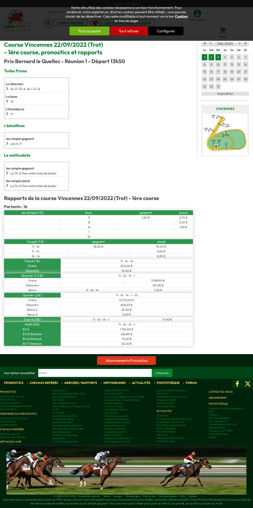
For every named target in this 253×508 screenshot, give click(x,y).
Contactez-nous (221, 391)
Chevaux (214, 414)
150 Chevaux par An (116, 415)
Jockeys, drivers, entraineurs (226, 408)
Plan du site (149, 496)
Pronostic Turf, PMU (221, 430)
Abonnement (218, 397)
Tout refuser (129, 31)
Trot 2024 (58, 412)
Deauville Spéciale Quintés (67, 428)
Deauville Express (115, 425)
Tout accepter (89, 31)
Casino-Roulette (166, 428)
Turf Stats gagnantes (64, 441)
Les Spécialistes (61, 431)
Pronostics (13, 383)
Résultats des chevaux (13, 437)
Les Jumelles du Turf (64, 403)
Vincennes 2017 (113, 393)
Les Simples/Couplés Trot (67, 425)
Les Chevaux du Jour (12, 396)
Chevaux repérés (44, 383)
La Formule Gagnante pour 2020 (124, 396)
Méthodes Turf (11, 441)
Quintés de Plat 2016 (64, 415)
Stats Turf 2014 (113, 435)
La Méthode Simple (115, 409)
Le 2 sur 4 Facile (113, 406)
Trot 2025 (58, 399)
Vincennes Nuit (165, 403)
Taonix (106, 496)
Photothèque (168, 383)
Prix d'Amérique (166, 431)
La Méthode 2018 (62, 422)
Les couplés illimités (63, 396)
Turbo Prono (7, 399)
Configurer (166, 31)
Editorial (162, 434)
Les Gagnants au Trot (117, 441)
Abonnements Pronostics (126, 360)
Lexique (117, 496)
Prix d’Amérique (218, 433)
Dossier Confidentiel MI (118, 438)
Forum (191, 383)
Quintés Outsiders (115, 428)
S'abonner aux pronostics (18, 413)
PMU (211, 411)
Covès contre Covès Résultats (122, 399)
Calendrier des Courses (171, 437)
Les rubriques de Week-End (68, 393)
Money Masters (113, 403)
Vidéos (213, 437)
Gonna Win (58, 438)
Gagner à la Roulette (116, 419)
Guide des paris (166, 441)
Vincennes (225, 109)
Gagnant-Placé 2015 (116, 390)
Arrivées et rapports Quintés (174, 418)
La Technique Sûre (62, 419)
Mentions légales (168, 496)
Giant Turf (163, 393)
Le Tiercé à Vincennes (65, 435)
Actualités (141, 383)
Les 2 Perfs (110, 412)
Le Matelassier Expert (117, 422)
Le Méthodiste (8, 424)
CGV (182, 496)
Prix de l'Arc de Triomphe (171, 425)
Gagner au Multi (166, 399)
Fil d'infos (162, 415)
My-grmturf (59, 390)
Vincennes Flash (166, 406)
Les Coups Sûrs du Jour (14, 418)
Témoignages (132, 496)
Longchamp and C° (115, 431)
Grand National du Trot (171, 421)
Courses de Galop (219, 417)
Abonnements (8, 409)
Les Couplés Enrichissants (172, 390)
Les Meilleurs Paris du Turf (172, 396)
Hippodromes (114, 383)
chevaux (36, 329)
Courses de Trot (218, 421)
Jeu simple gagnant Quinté (16, 405)
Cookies (181, 16)
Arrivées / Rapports (80, 383)
